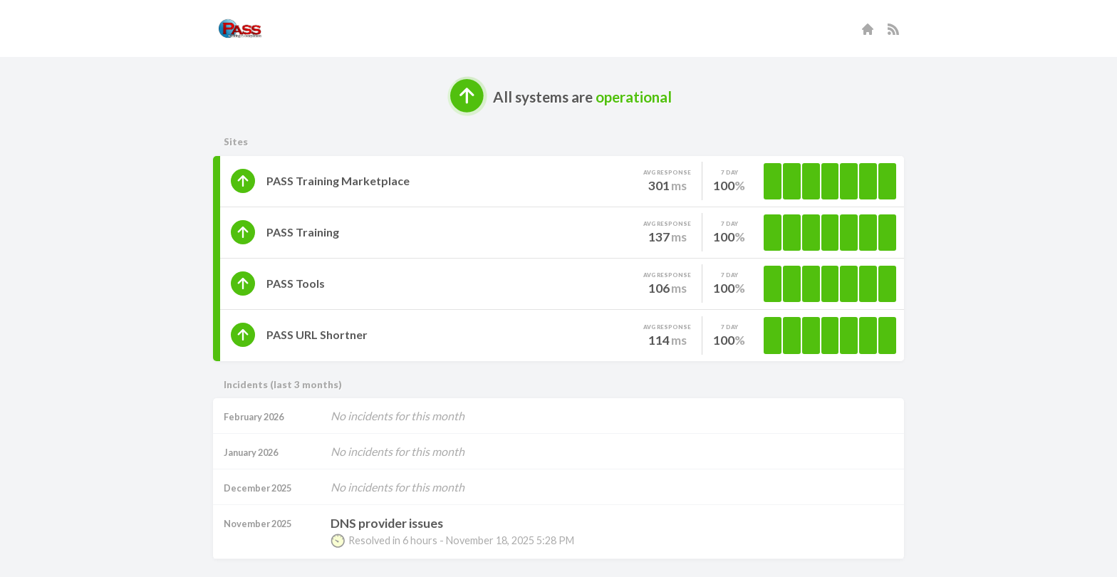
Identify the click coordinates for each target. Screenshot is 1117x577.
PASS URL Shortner (317, 334)
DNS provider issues (387, 523)
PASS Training (302, 232)
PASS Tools (295, 283)
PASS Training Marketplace (338, 180)
